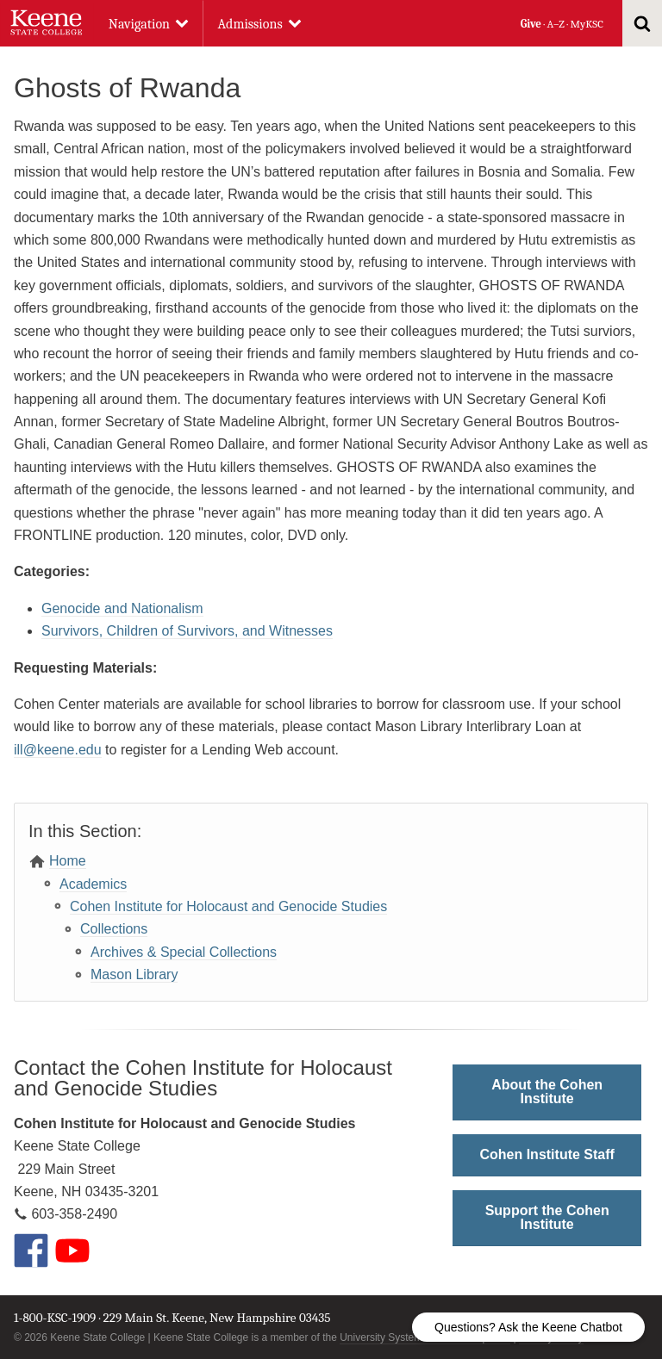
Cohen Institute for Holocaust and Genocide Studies (228, 906)
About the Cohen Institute (547, 1091)
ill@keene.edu (58, 749)
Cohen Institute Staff (546, 1154)
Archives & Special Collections (184, 952)
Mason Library (134, 974)
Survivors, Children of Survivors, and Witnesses (187, 631)
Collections (113, 929)
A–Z (556, 23)
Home (67, 860)
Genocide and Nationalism (122, 608)
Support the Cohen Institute (547, 1217)
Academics (93, 884)
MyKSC (586, 23)
